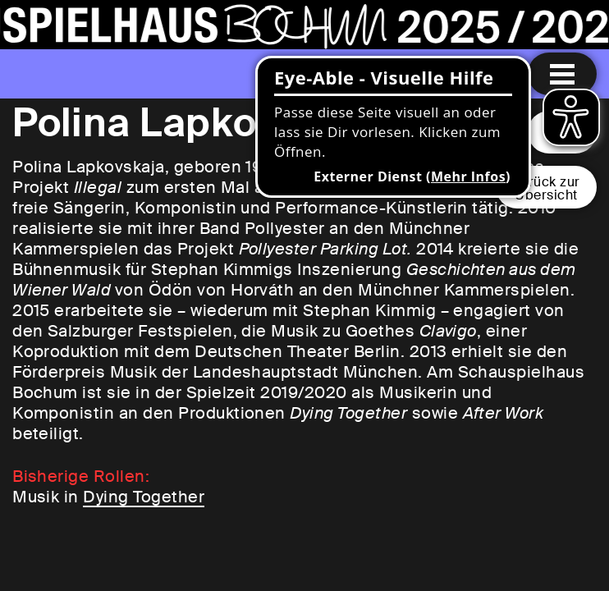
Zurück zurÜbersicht (546, 188)
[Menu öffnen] (562, 74)
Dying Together (143, 496)
